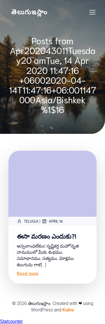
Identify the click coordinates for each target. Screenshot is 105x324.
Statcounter (11, 321)
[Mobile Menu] (92, 12)
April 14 (52, 221)
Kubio (68, 310)
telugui (27, 221)
